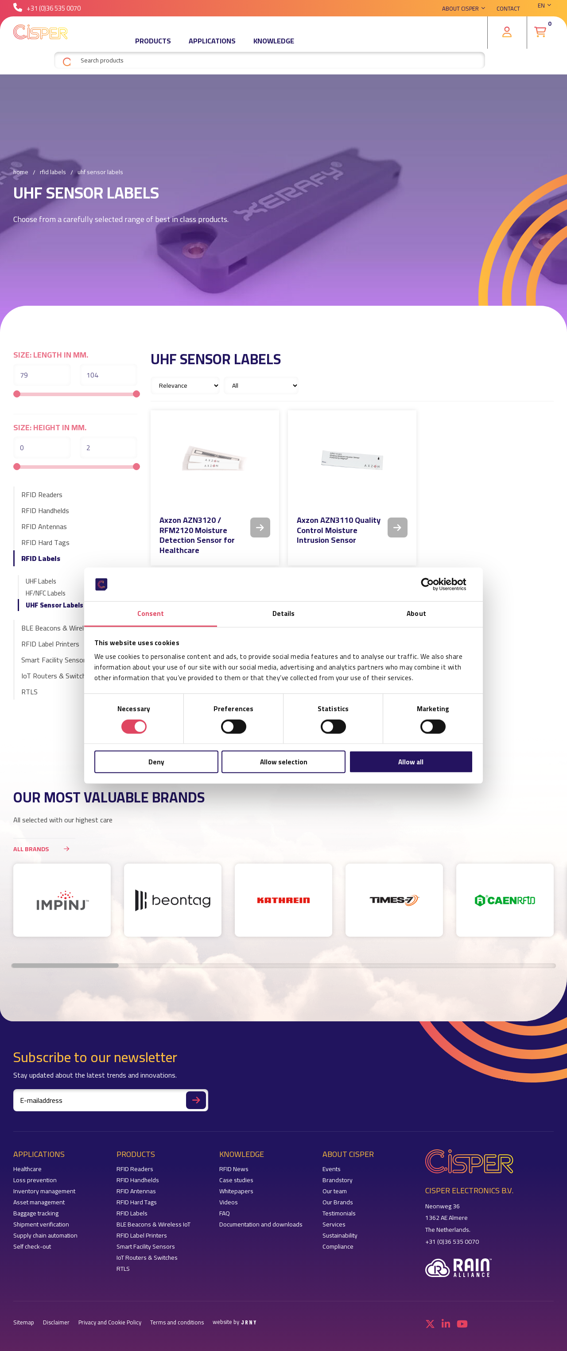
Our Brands (337, 1202)
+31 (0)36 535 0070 (47, 10)
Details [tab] (283, 613)
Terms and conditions (177, 1322)
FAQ (224, 1213)
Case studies (236, 1180)
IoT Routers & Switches (57, 675)
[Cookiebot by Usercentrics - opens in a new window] (434, 584)
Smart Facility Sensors (55, 659)
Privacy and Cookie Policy (109, 1322)
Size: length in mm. (50, 354)
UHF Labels (41, 581)
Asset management (39, 1202)
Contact (508, 11)
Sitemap (23, 1322)
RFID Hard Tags (45, 542)
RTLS (29, 691)
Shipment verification (41, 1224)
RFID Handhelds (45, 510)
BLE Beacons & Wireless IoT (63, 628)
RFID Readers (41, 494)
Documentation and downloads (261, 1224)
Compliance (337, 1246)
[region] (283, 904)
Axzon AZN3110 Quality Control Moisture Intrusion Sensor (339, 530)
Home (20, 172)
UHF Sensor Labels (54, 605)
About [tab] (416, 613)
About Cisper (460, 11)
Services (334, 1224)
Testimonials (339, 1213)
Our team (334, 1191)
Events (331, 1169)
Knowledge (273, 46)
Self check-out (32, 1246)
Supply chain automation (45, 1235)
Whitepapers (236, 1191)
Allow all (410, 761)
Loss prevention (35, 1180)
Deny (156, 761)
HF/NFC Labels (46, 593)
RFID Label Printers (50, 643)
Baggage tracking (35, 1213)
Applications (212, 46)
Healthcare (27, 1169)
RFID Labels (53, 172)
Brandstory (337, 1180)
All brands (44, 849)
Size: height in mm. (49, 427)
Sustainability (339, 1235)
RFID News (234, 1169)
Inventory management (44, 1191)
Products (153, 46)
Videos (228, 1202)
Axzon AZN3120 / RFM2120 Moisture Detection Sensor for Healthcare (197, 535)
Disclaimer (56, 1322)
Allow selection (283, 761)
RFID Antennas (44, 526)
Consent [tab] (150, 613)
